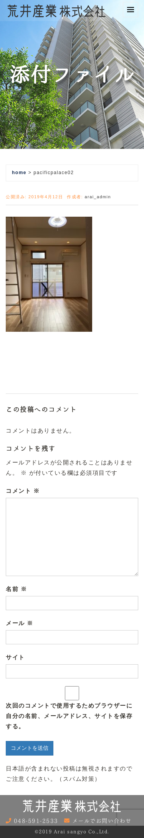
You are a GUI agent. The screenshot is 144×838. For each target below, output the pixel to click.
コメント (23, 490)
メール (19, 623)
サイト (15, 657)
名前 (16, 589)
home (19, 172)
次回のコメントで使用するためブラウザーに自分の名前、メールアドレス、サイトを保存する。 (69, 715)
